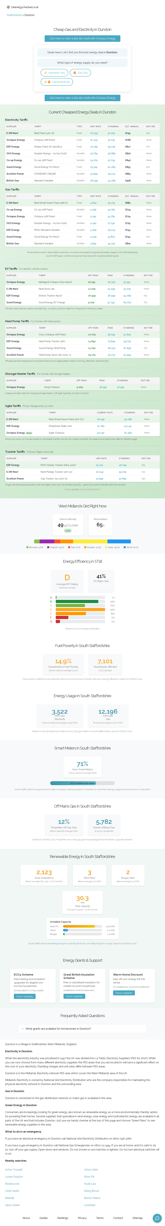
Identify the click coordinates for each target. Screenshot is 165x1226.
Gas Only (83, 73)
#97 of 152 (97, 944)
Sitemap (138, 1218)
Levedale (89, 1205)
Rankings (62, 1218)
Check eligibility (24, 997)
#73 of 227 (78, 944)
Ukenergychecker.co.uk (22, 7)
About (26, 1218)
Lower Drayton (14, 1177)
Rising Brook (91, 1191)
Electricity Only (55, 73)
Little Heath (12, 1191)
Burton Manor (92, 1198)
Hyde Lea (90, 1184)
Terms (100, 1218)
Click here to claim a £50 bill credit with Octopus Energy (82, 38)
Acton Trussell (13, 1170)
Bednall (9, 1198)
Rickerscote (12, 1184)
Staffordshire (14, 15)
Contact (118, 1218)
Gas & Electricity (58, 82)
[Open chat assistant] (157, 1218)
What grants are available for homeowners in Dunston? (58, 1029)
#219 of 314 (58, 944)
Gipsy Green (12, 1205)
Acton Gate (91, 1170)
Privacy (82, 1218)
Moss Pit (89, 1177)
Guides (43, 1218)
